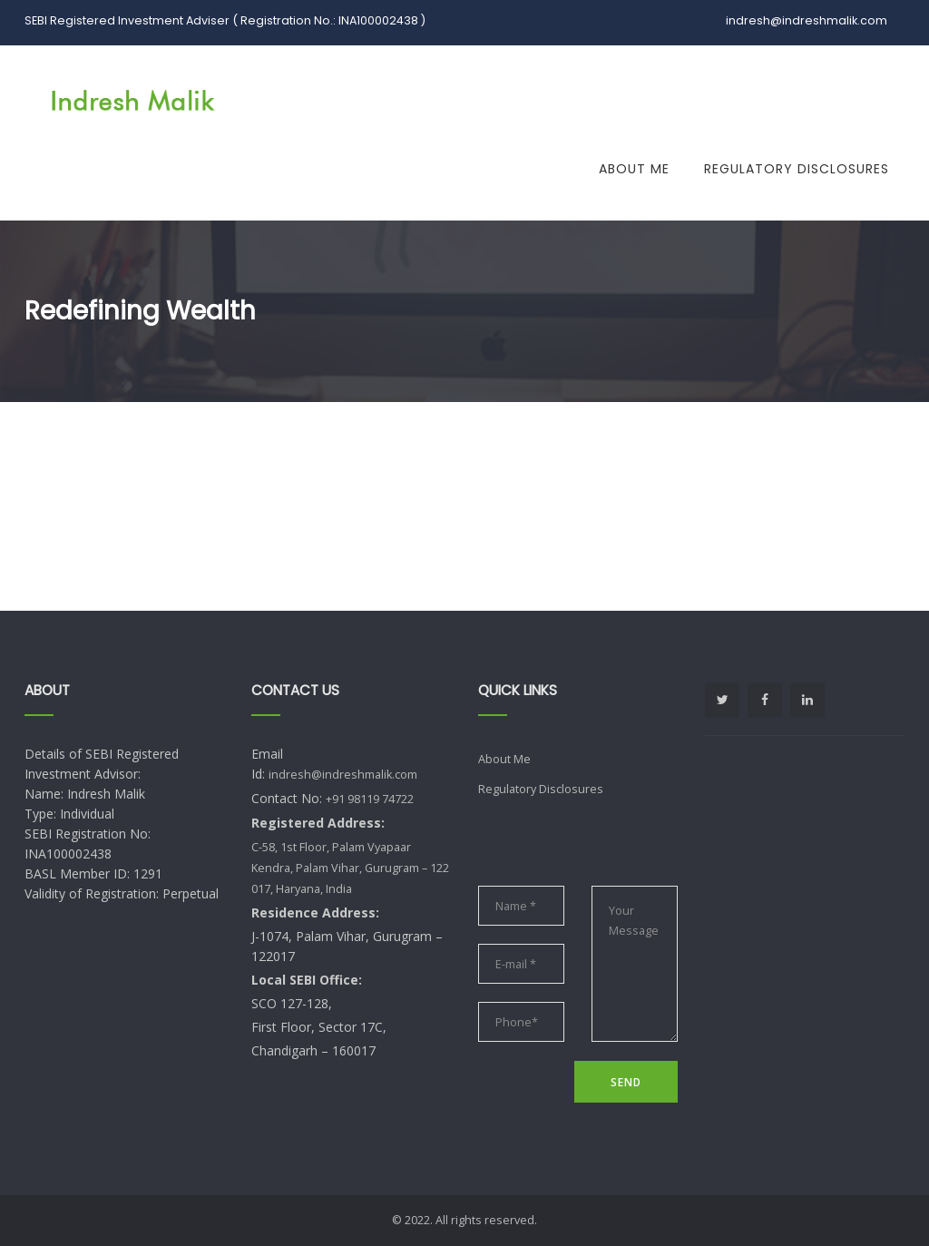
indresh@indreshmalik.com (343, 774)
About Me (634, 169)
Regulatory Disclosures (796, 169)
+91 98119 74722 (370, 799)
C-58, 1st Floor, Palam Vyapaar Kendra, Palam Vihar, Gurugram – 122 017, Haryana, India (350, 868)
